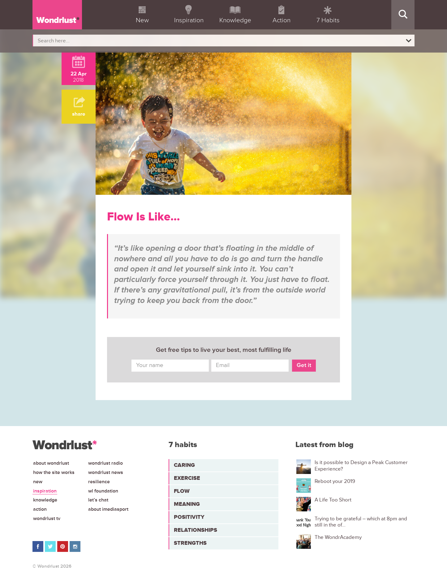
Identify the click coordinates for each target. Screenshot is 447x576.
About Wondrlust (51, 463)
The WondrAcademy (338, 537)
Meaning (187, 504)
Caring (184, 465)
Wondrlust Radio (105, 463)
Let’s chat (98, 500)
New (37, 482)
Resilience (99, 482)
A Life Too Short (333, 500)
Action (40, 509)
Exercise (187, 478)
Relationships (195, 530)
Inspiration (45, 491)
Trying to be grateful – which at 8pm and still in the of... (361, 522)
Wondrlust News (105, 472)
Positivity (189, 517)
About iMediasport (108, 509)
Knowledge (45, 500)
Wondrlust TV (46, 518)
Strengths (190, 543)
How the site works (54, 472)
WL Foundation (103, 491)
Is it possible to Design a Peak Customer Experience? (361, 465)
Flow (182, 491)
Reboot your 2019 (335, 481)
